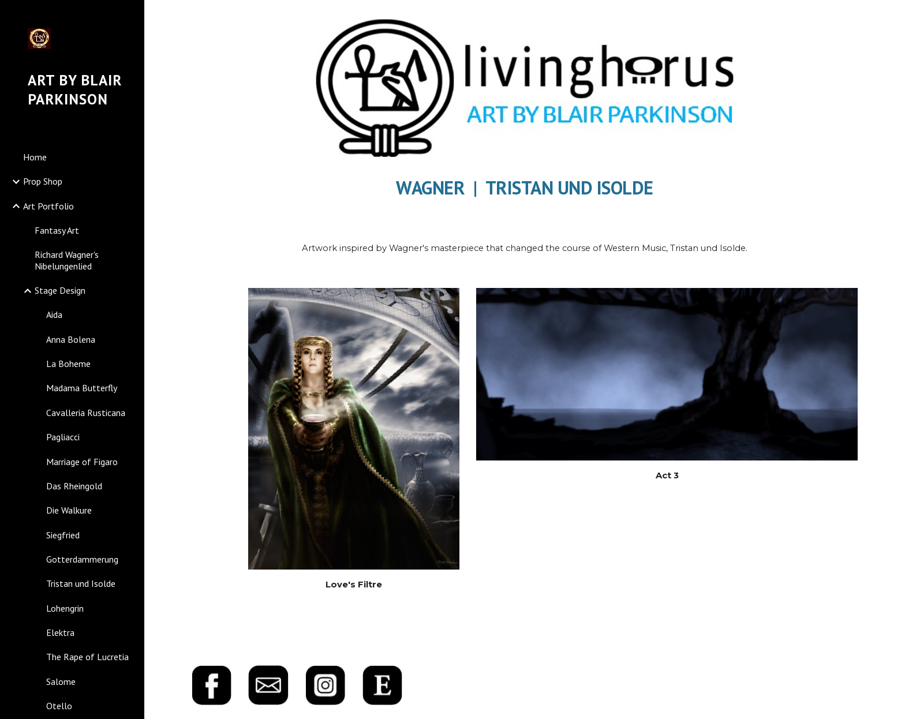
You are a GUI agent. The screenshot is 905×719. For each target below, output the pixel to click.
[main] (524, 185)
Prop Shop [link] (42, 181)
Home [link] (35, 157)
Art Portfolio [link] (48, 206)
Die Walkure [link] (69, 510)
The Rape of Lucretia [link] (87, 656)
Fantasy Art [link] (57, 230)
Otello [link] (59, 705)
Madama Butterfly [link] (81, 388)
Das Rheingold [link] (74, 486)
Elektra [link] (60, 632)
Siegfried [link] (63, 535)
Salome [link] (61, 681)
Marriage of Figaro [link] (82, 461)
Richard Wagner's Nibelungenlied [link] (67, 260)
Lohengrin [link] (65, 608)
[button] (891, 16)
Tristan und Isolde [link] (80, 583)
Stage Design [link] (60, 290)
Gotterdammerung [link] (82, 559)
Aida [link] (54, 314)
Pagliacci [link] (63, 437)
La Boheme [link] (68, 363)
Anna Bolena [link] (70, 339)
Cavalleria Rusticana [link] (85, 412)
